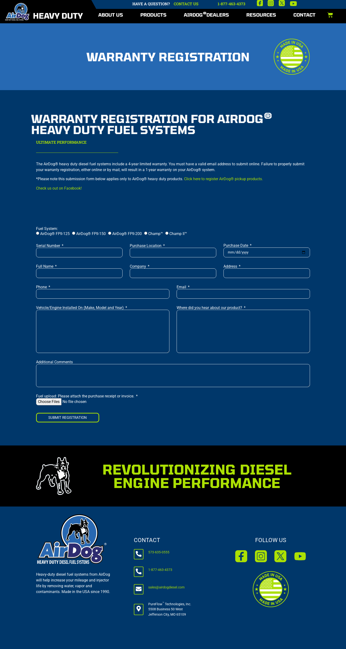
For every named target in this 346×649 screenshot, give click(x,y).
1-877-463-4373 (231, 3)
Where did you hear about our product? (210, 308)
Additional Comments (54, 362)
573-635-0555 (158, 552)
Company (138, 266)
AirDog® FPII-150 (91, 233)
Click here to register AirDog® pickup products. (223, 179)
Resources (261, 15)
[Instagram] (271, 3)
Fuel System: (47, 229)
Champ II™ (178, 233)
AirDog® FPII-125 (55, 233)
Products (153, 15)
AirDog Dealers (206, 14)
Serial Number (48, 246)
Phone (42, 287)
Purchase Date (236, 245)
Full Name (45, 266)
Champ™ (155, 233)
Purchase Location (146, 246)
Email (182, 287)
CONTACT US (186, 3)
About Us (110, 15)
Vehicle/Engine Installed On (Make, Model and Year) (80, 308)
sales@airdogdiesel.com (166, 587)
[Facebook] (260, 3)
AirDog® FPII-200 (127, 233)
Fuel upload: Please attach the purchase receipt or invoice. (85, 396)
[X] (282, 3)
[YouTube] (293, 3)
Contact (304, 15)
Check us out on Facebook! (59, 188)
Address (230, 266)
